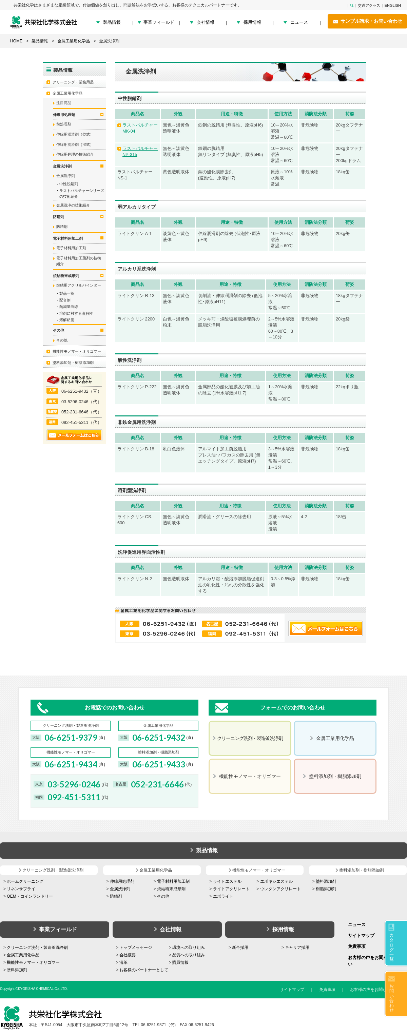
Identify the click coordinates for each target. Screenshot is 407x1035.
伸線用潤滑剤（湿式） (75, 144)
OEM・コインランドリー (30, 896)
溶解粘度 (66, 320)
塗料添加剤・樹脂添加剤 (73, 362)
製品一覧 (66, 293)
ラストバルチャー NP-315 (140, 151)
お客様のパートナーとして (143, 970)
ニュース (299, 22)
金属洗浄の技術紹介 (73, 205)
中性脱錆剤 (68, 184)
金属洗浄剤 (65, 176)
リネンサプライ (21, 888)
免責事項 (357, 946)
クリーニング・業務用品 (73, 82)
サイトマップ (361, 935)
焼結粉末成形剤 (171, 888)
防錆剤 (61, 226)
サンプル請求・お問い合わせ (367, 21)
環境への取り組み (188, 947)
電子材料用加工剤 (71, 248)
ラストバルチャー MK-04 (140, 128)
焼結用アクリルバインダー (78, 285)
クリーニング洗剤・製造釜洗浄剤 (37, 947)
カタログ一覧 (391, 947)
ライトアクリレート (231, 888)
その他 (61, 340)
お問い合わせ (391, 998)
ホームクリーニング (25, 881)
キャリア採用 (297, 947)
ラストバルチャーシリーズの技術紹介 (81, 194)
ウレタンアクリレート (280, 888)
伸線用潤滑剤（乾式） (75, 134)
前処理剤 (63, 124)
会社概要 (127, 955)
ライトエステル (227, 881)
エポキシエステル (276, 881)
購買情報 (180, 962)
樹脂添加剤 (326, 888)
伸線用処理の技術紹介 (75, 154)
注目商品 (63, 103)
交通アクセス (369, 5)
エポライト (223, 896)
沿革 (123, 962)
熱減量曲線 (68, 307)
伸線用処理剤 (122, 881)
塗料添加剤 (326, 881)
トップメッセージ (135, 947)
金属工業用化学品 (67, 93)
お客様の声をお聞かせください (378, 989)
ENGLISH (393, 5)
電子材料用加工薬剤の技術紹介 (78, 261)
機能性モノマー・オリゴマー (77, 351)
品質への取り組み (188, 955)
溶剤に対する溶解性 (76, 313)
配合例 (65, 300)
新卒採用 (240, 947)
